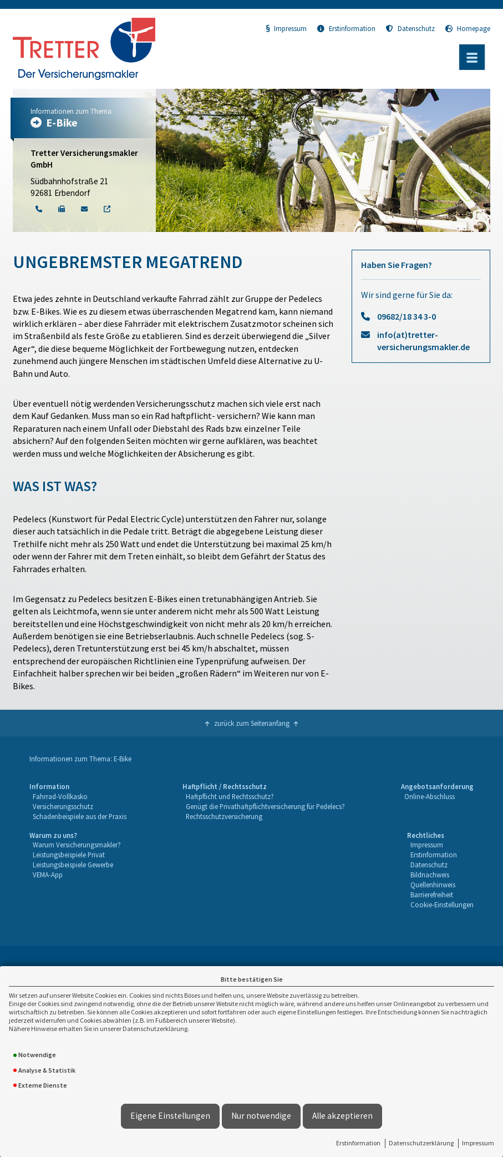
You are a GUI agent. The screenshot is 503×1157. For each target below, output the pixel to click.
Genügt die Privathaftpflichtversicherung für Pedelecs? (265, 806)
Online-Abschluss (429, 796)
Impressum (478, 1143)
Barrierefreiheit (431, 894)
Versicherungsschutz (63, 806)
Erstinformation (358, 1143)
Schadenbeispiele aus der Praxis (79, 816)
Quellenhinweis (432, 884)
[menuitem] (77, 802)
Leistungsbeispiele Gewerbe (73, 864)
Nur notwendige (261, 1115)
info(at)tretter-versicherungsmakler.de (423, 340)
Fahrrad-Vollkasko (60, 796)
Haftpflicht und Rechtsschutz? (230, 796)
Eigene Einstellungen (170, 1115)
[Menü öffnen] (472, 57)
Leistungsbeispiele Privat (69, 854)
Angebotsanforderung (437, 786)
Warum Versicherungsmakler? (77, 844)
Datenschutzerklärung (421, 1143)
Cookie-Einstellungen (442, 904)
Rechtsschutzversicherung (224, 816)
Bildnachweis (429, 874)
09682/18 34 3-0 (406, 316)
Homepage (467, 28)
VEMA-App (48, 874)
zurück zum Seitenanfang (251, 723)
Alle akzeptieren (342, 1115)
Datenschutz (410, 28)
